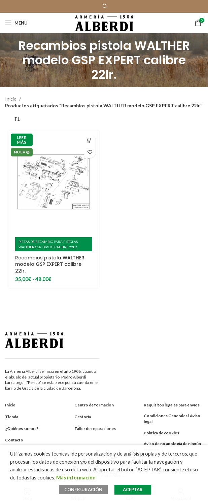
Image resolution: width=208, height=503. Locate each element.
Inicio (11, 99)
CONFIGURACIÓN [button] (83, 489)
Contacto (14, 439)
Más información (76, 477)
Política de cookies (161, 432)
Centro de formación (94, 404)
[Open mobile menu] (16, 23)
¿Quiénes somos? (21, 428)
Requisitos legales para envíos (172, 404)
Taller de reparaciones (95, 428)
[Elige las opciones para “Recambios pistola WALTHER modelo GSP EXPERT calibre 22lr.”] (90, 140)
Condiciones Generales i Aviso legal (172, 418)
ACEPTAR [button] (133, 489)
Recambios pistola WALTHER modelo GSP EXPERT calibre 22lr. (49, 264)
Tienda (11, 416)
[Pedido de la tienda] (17, 119)
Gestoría (82, 416)
